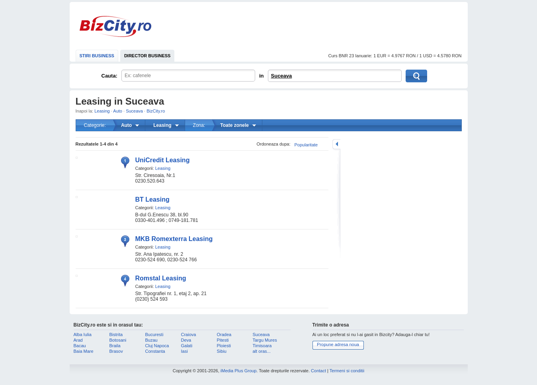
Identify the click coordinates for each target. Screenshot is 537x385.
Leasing (102, 111)
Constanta (155, 351)
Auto (117, 111)
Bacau (80, 345)
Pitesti (223, 340)
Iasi (184, 351)
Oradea (224, 334)
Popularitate (306, 144)
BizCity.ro (115, 26)
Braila (115, 345)
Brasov (116, 351)
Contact (318, 370)
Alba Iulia (83, 334)
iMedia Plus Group (239, 370)
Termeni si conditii (347, 370)
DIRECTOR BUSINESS (147, 55)
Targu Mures (265, 340)
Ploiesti (224, 345)
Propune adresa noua (338, 344)
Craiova (188, 334)
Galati (187, 345)
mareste (336, 144)
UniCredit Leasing (162, 160)
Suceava (281, 76)
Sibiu (222, 351)
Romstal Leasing (160, 278)
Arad (78, 340)
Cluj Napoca (157, 345)
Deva (186, 340)
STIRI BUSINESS (97, 55)
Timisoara (262, 345)
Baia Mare (84, 351)
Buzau (151, 340)
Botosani (118, 340)
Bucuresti (154, 334)
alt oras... (262, 351)
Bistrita (116, 334)
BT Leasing (152, 199)
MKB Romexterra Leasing (174, 238)
